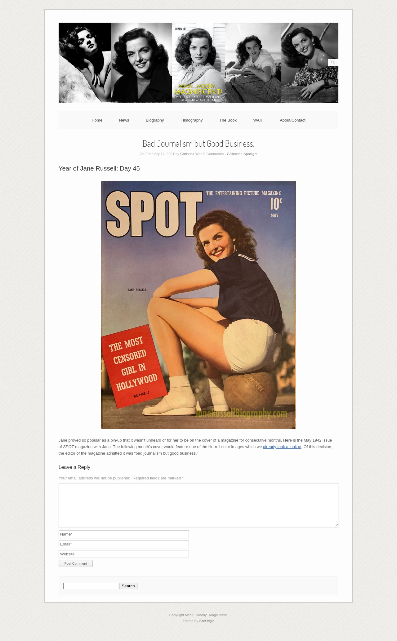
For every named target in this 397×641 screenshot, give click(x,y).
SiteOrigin (206, 628)
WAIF (258, 120)
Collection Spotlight (242, 154)
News (124, 120)
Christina (187, 154)
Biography (155, 120)
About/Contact (292, 120)
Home (96, 120)
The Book (228, 120)
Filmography (192, 120)
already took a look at (282, 446)
